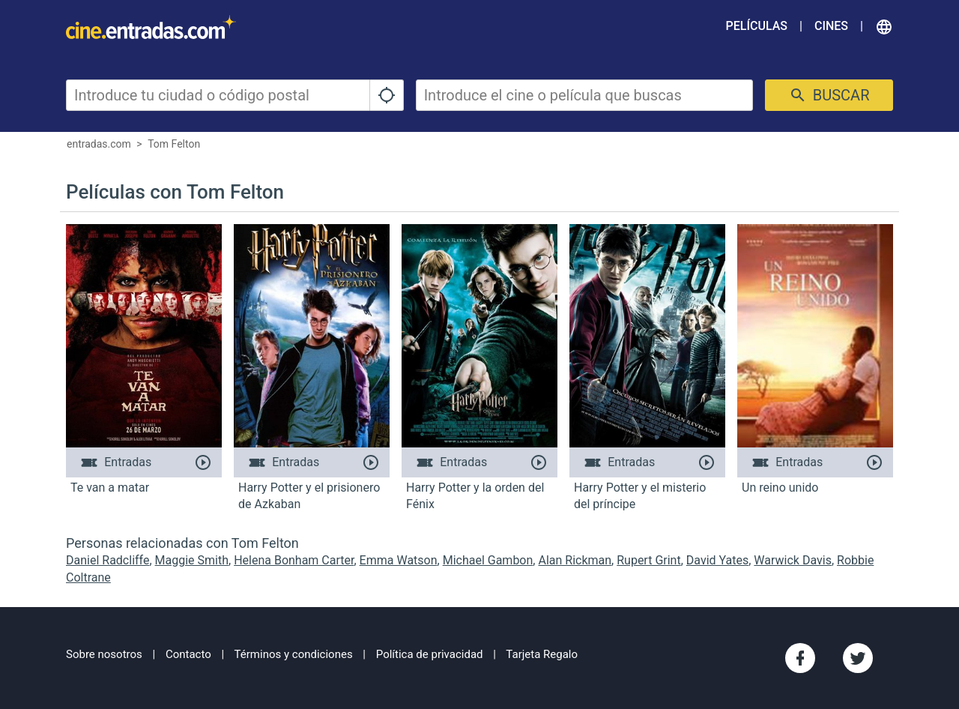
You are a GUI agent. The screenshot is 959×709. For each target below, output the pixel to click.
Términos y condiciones (294, 654)
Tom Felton (174, 144)
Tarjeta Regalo (542, 654)
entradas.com (99, 144)
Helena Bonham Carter (294, 560)
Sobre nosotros (104, 654)
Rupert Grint (648, 560)
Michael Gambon (488, 560)
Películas (756, 26)
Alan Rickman (574, 560)
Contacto (188, 654)
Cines (831, 26)
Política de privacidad (429, 654)
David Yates (717, 560)
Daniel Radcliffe (107, 560)
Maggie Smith (192, 560)
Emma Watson (399, 560)
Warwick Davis (793, 560)
